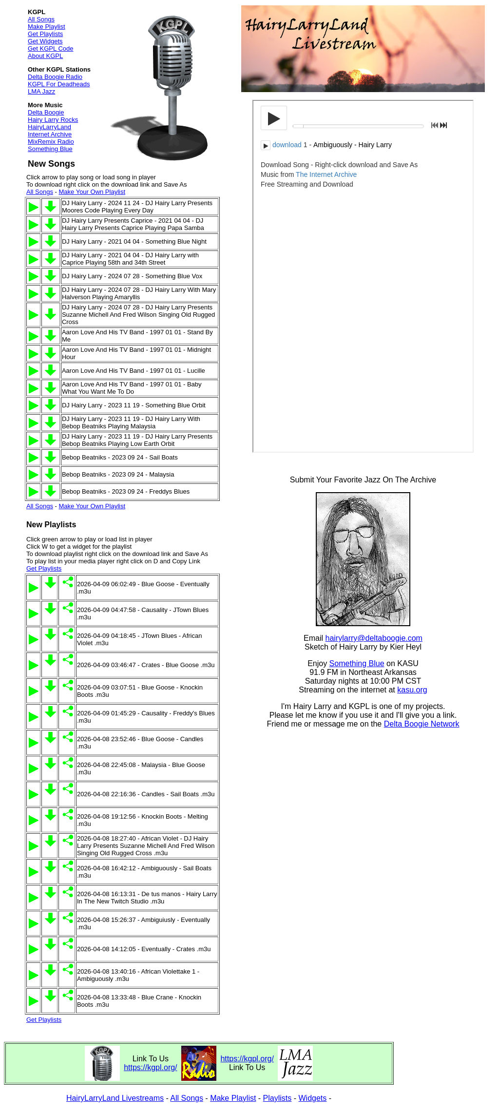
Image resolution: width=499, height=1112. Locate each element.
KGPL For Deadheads (59, 84)
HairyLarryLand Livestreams (115, 1098)
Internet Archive (50, 134)
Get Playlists (45, 34)
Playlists (277, 1098)
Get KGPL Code (50, 48)
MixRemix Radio (51, 141)
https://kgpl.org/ (150, 1067)
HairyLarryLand (49, 127)
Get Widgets (45, 41)
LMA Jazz (41, 91)
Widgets (313, 1098)
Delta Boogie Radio (55, 76)
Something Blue (50, 149)
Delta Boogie (46, 112)
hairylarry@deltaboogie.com (374, 638)
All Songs (41, 19)
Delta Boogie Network (422, 724)
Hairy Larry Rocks (53, 119)
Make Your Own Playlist (91, 191)
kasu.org (412, 690)
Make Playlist (46, 26)
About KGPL (45, 55)
